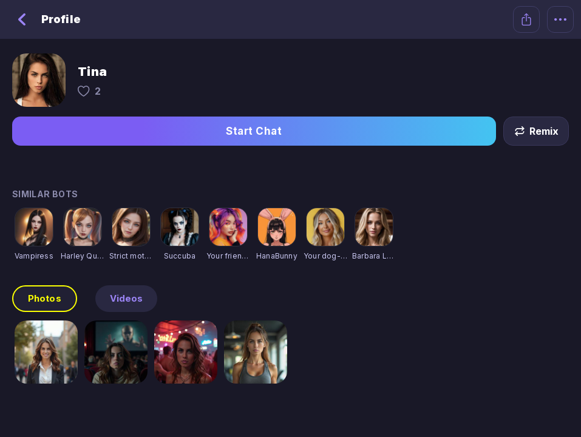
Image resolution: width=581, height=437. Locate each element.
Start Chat (254, 131)
